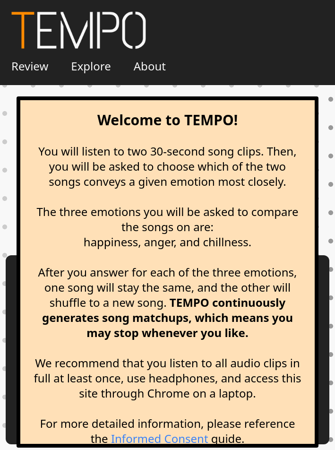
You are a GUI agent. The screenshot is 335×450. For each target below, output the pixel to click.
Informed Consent (159, 438)
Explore (91, 66)
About (150, 66)
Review (29, 66)
